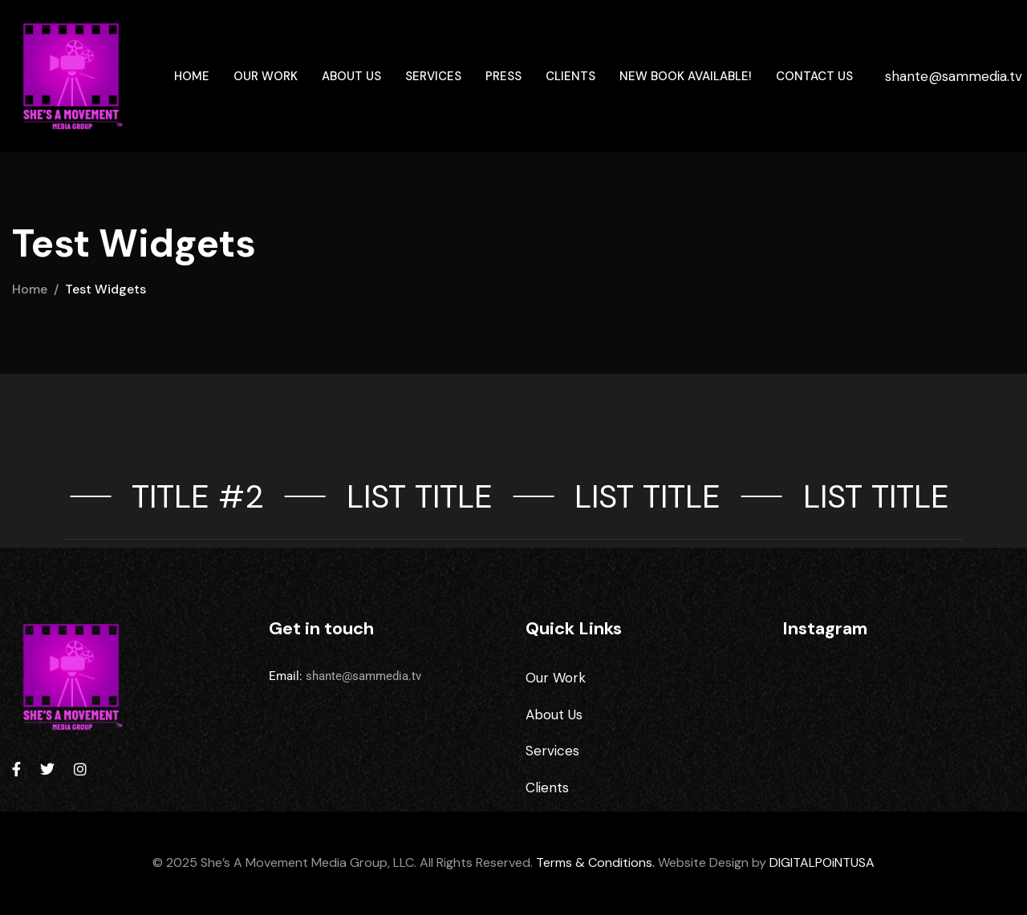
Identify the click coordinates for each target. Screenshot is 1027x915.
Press (503, 76)
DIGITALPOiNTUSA (822, 862)
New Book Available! (685, 76)
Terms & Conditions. (595, 862)
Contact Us (814, 76)
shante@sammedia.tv (953, 76)
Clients (570, 76)
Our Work (265, 76)
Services (433, 76)
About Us (351, 76)
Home (191, 76)
